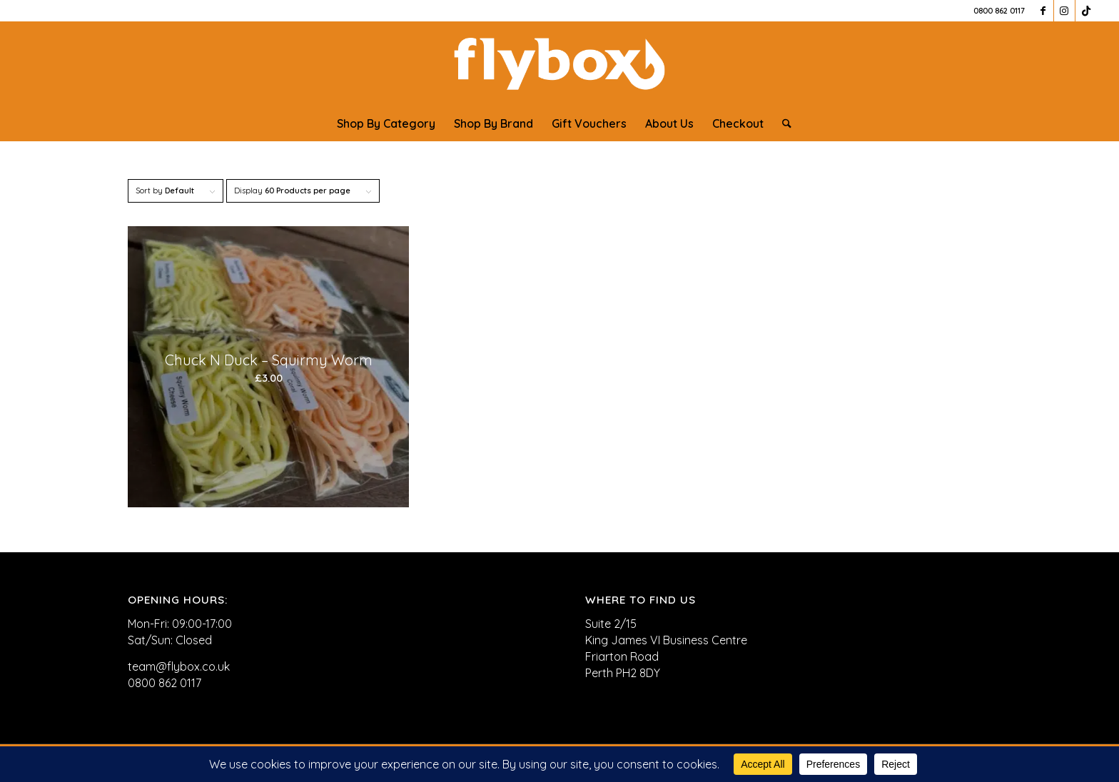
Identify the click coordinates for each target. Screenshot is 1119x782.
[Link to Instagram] (1064, 10)
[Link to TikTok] (1086, 10)
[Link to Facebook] (1043, 10)
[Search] (782, 123)
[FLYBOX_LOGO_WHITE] (559, 63)
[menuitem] (386, 123)
